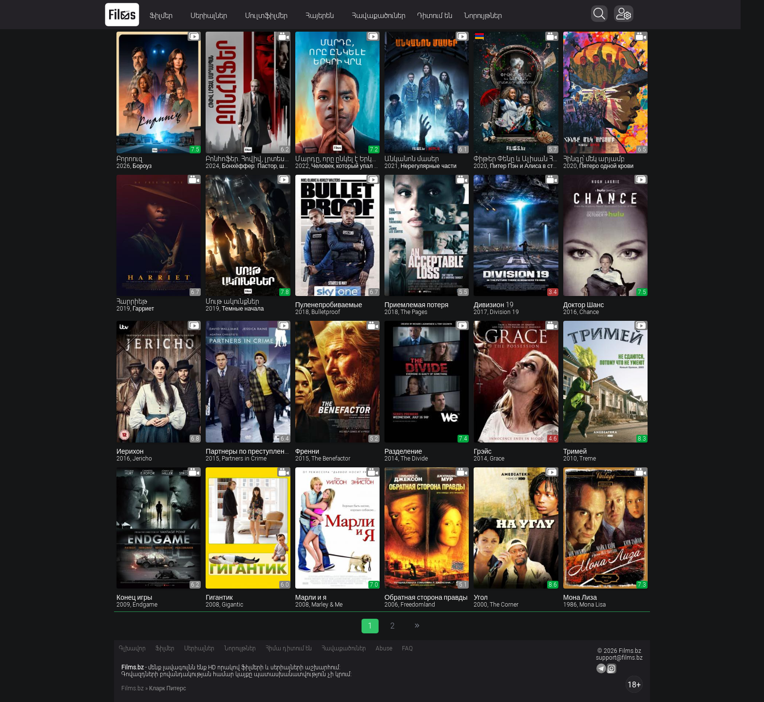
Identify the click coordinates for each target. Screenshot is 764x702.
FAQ (407, 648)
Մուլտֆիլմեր (281, 15)
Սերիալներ (223, 15)
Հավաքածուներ (390, 15)
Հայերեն (334, 15)
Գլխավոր (132, 648)
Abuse (384, 648)
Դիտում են (446, 15)
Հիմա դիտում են (289, 648)
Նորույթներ (495, 15)
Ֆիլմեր (176, 15)
